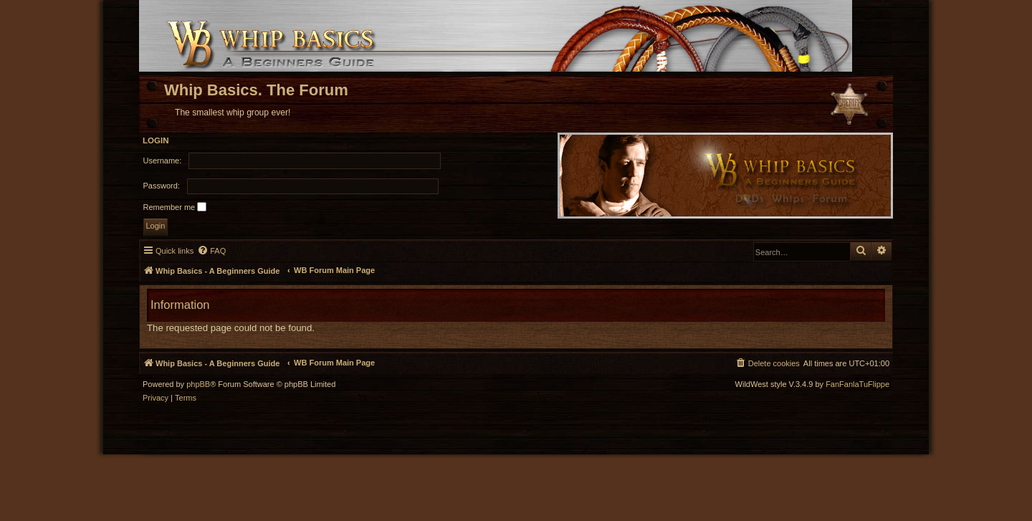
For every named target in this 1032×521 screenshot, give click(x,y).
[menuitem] (211, 251)
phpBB (198, 384)
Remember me (175, 206)
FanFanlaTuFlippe (857, 384)
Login (156, 140)
